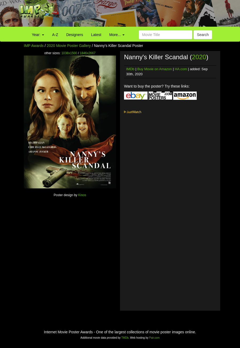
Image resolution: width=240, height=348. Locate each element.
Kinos (82, 195)
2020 (199, 57)
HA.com (181, 69)
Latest (96, 35)
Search (203, 35)
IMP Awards (34, 46)
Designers (74, 35)
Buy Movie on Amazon (154, 69)
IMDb (130, 69)
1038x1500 (69, 53)
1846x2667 (88, 53)
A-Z (55, 35)
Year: (38, 35)
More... (117, 35)
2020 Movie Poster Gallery (69, 46)
